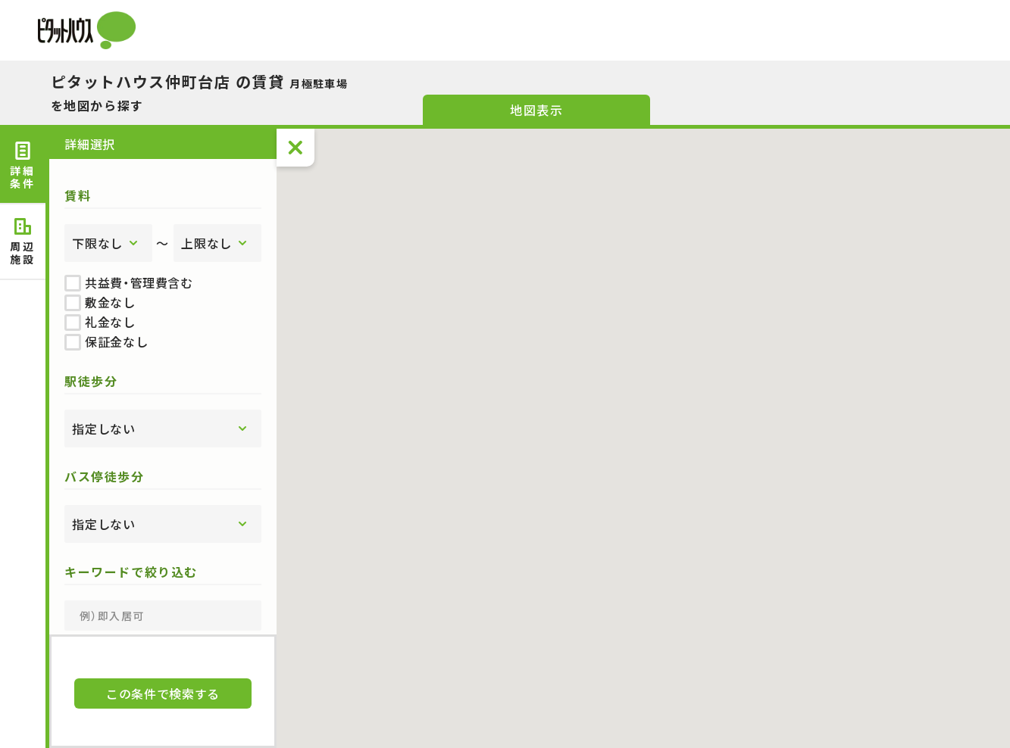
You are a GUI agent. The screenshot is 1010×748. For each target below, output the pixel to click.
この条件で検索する (163, 693)
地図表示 (536, 110)
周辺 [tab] (23, 241)
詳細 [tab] (23, 166)
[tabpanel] (163, 381)
